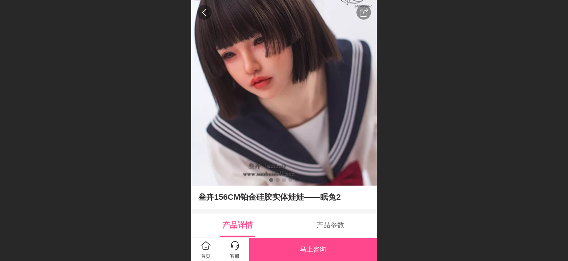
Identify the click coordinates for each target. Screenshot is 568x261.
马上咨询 (313, 249)
